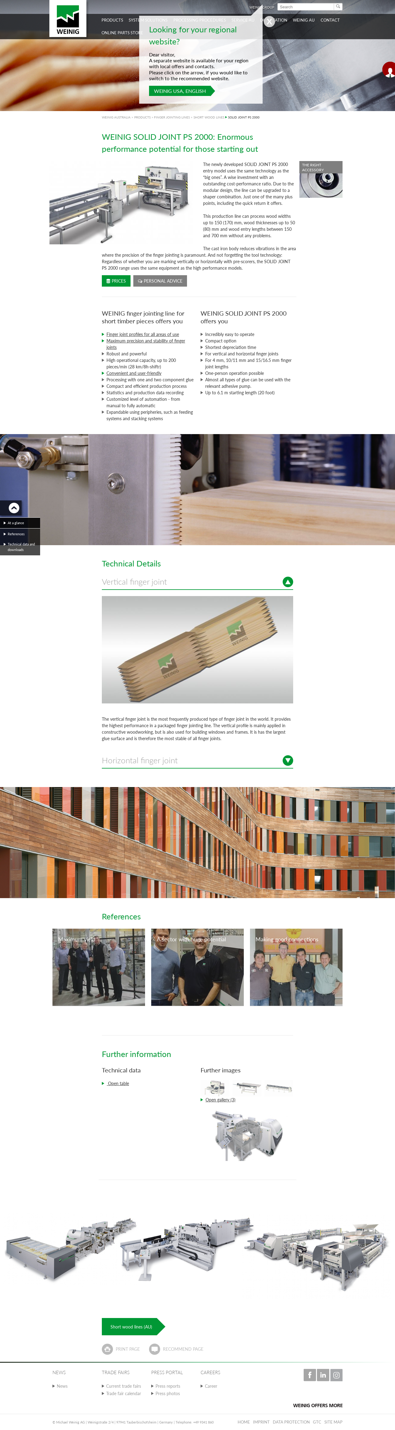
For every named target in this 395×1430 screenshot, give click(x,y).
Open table (118, 1083)
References (16, 534)
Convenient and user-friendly (133, 373)
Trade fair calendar (123, 1393)
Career (211, 1386)
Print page (128, 1349)
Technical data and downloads (21, 547)
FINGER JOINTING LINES (172, 117)
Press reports (168, 1386)
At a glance (16, 523)
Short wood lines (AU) (131, 1326)
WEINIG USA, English (180, 91)
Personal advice (160, 281)
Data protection (291, 1422)
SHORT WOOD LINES (208, 117)
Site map (333, 1422)
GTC (317, 1422)
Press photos (168, 1393)
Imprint (261, 1422)
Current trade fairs (123, 1386)
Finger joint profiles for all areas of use (142, 334)
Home (244, 1422)
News (62, 1386)
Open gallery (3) (220, 1099)
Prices (116, 281)
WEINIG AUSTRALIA (116, 117)
